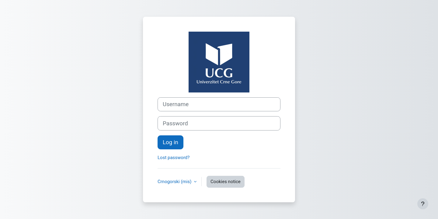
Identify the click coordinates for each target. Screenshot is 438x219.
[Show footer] (422, 203)
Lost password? (173, 157)
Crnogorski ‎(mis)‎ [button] (175, 181)
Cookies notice (225, 181)
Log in (170, 142)
